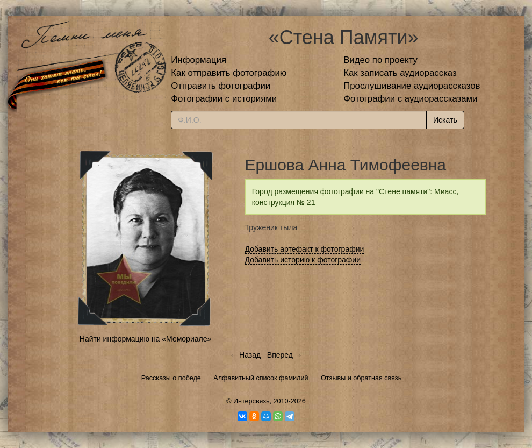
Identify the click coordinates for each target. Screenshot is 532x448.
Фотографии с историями (224, 99)
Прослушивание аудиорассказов (411, 86)
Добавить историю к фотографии (303, 259)
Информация (198, 60)
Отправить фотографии (220, 86)
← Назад (245, 355)
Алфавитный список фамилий (260, 378)
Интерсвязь (251, 401)
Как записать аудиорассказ (400, 73)
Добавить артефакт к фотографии (304, 249)
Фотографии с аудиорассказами (410, 99)
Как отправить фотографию (228, 73)
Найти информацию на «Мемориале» (145, 339)
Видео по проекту (380, 60)
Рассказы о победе (171, 378)
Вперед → (285, 355)
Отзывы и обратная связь (361, 378)
